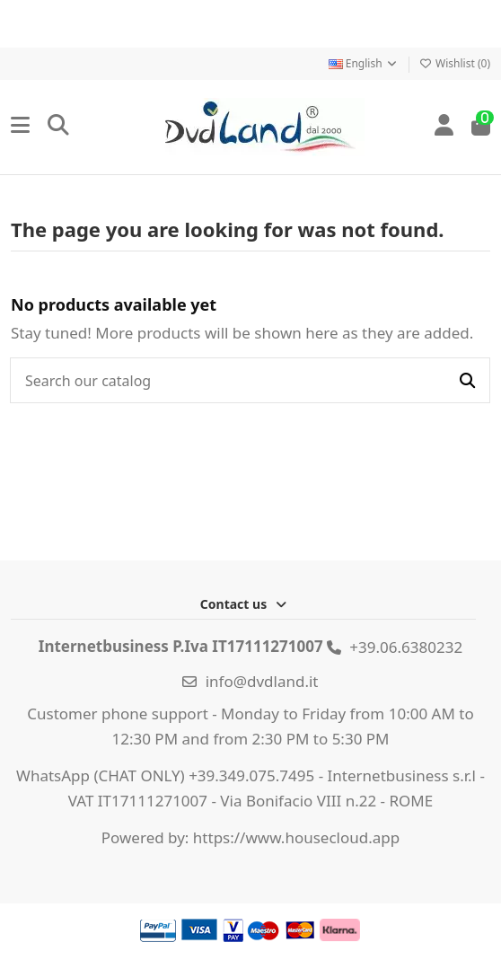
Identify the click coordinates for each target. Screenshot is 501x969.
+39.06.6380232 (405, 647)
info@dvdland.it (262, 681)
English (364, 63)
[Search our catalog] (467, 380)
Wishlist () (454, 63)
